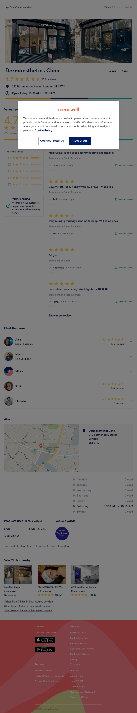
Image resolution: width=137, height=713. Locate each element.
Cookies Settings (52, 140)
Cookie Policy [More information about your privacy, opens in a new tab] (43, 130)
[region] (68, 125)
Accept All (80, 140)
